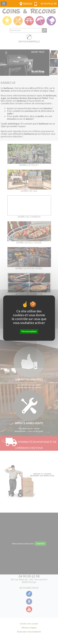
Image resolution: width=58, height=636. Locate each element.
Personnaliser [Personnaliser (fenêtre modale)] (29, 331)
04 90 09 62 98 (48, 3)
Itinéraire (27, 3)
